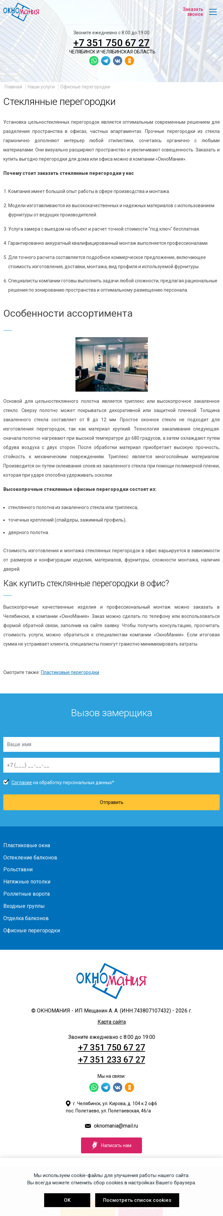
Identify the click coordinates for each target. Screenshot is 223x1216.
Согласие (22, 782)
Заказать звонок (193, 12)
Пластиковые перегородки (70, 672)
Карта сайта (112, 1022)
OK (67, 1200)
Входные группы (24, 906)
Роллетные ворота (26, 894)
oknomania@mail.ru (116, 1126)
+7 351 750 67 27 (111, 42)
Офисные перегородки (85, 86)
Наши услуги (41, 86)
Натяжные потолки (26, 882)
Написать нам (111, 1145)
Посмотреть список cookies (137, 1200)
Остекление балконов (30, 857)
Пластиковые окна (26, 845)
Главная (13, 86)
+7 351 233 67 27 (111, 1060)
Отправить (112, 802)
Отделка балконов (26, 918)
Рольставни (18, 869)
